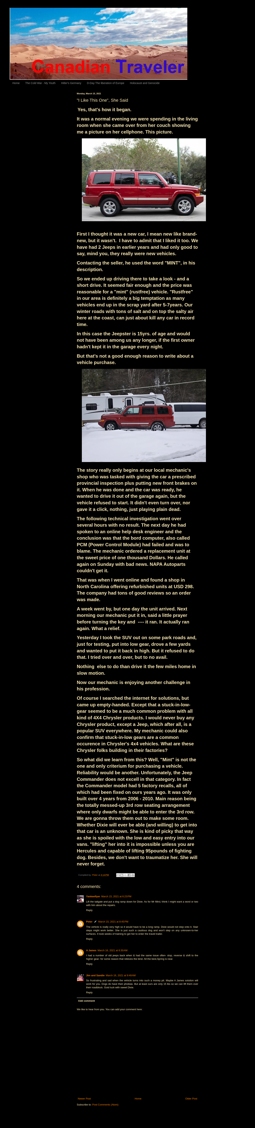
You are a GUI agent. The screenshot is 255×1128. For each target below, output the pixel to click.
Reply (89, 910)
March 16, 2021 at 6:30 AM (112, 950)
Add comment (86, 1000)
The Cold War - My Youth (40, 83)
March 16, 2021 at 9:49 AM (121, 975)
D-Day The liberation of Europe (105, 83)
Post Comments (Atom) (105, 1104)
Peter (89, 921)
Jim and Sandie (95, 975)
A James (91, 950)
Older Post (191, 1098)
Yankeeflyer (93, 896)
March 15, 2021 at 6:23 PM (116, 896)
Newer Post (84, 1098)
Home (16, 83)
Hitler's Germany (71, 83)
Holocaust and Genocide (145, 83)
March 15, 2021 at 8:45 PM (113, 921)
